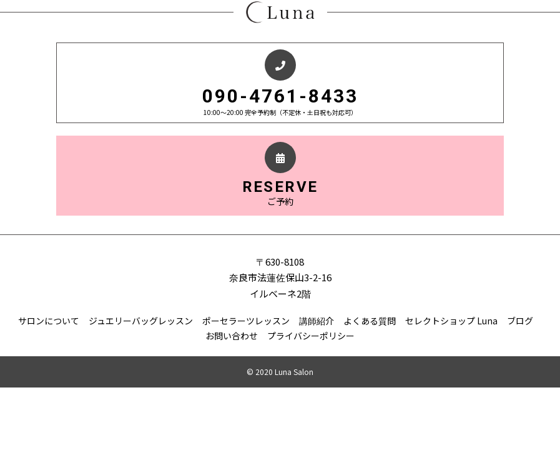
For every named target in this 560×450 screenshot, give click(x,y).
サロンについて (48, 320)
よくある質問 (369, 320)
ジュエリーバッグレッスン (141, 320)
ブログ (520, 320)
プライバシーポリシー (311, 335)
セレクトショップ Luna (451, 320)
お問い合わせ (231, 335)
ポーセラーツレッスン (246, 320)
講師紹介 (316, 320)
